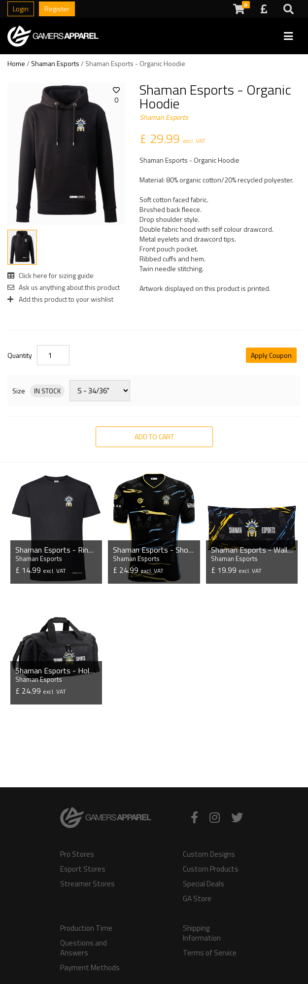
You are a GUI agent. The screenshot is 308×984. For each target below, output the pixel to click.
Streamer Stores (87, 884)
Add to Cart (154, 436)
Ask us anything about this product (63, 287)
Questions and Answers (83, 948)
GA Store (197, 899)
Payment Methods (90, 968)
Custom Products (211, 869)
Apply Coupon (271, 355)
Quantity (19, 355)
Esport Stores (82, 869)
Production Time (86, 928)
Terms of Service (210, 953)
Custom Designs (209, 854)
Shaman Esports (55, 63)
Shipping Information (202, 933)
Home (16, 63)
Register (56, 8)
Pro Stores (77, 854)
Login (21, 8)
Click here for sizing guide (50, 275)
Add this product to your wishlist (60, 299)
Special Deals (203, 884)
